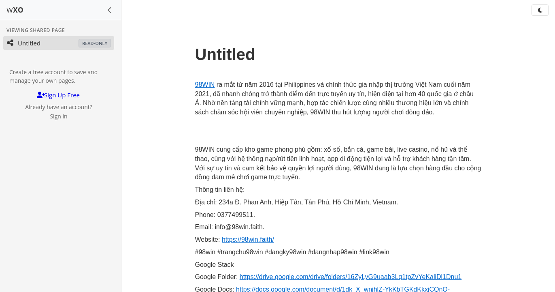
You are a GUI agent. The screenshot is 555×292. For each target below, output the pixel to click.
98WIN (205, 84)
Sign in (58, 116)
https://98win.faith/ (248, 239)
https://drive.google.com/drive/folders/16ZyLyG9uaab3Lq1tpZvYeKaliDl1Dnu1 (350, 276)
